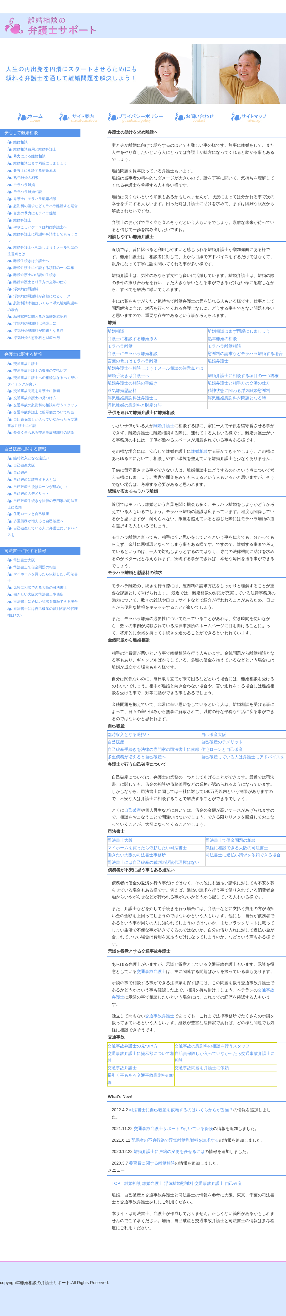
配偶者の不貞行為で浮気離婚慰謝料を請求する (175, 1140)
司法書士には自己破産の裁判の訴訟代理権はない (153, 862)
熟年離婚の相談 (25, 178)
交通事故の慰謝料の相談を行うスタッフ (45, 405)
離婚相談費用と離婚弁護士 (34, 149)
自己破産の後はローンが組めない (40, 487)
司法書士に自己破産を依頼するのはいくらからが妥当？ (181, 1109)
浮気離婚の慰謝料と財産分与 (36, 338)
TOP (116, 1183)
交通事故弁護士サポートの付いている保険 (173, 1128)
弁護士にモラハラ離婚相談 (34, 199)
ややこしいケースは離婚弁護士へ (40, 227)
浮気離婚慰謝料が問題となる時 (38, 330)
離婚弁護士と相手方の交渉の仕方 (40, 282)
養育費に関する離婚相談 (152, 1163)
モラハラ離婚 (24, 185)
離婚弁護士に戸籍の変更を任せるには (169, 1151)
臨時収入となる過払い (31, 458)
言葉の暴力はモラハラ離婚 (34, 213)
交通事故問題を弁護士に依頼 (36, 391)
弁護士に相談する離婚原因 (34, 170)
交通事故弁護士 (25, 364)
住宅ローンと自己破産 (31, 514)
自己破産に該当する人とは (34, 480)
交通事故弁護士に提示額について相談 (43, 412)
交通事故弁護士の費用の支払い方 (40, 370)
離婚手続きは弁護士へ (31, 261)
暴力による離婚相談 (29, 156)
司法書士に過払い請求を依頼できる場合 (45, 601)
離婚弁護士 (22, 220)
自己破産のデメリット (31, 494)
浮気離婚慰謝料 (25, 289)
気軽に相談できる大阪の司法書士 (40, 587)
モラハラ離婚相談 (27, 192)
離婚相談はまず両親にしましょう (40, 163)
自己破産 (20, 472)
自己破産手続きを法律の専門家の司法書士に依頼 (153, 749)
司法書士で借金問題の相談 (34, 567)
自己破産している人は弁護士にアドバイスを (243, 756)
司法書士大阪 (24, 560)
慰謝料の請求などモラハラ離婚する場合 (45, 206)
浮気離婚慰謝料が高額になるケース (42, 296)
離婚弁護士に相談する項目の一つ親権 (43, 268)
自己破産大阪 (24, 465)
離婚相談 (20, 142)
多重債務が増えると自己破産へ (38, 521)
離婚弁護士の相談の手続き (34, 275)
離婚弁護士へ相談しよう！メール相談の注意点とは (155, 368)
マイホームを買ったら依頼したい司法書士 (147, 847)
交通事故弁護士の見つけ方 (34, 398)
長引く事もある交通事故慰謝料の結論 (43, 432)
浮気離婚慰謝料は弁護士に (34, 323)
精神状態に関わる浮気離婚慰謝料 (40, 316)
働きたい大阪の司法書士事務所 (38, 594)
